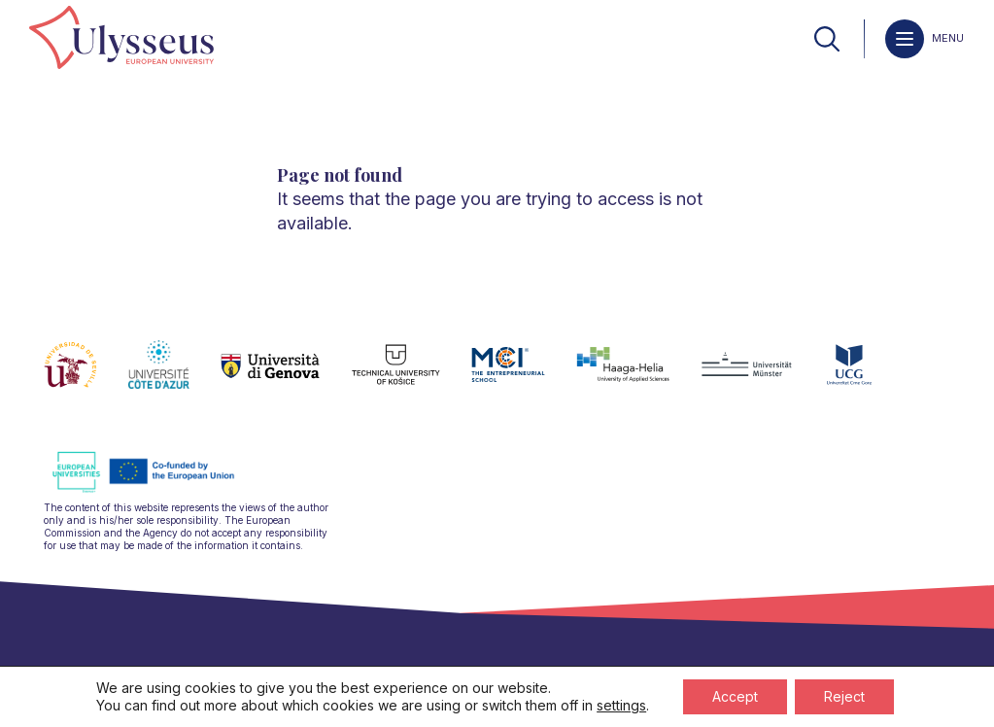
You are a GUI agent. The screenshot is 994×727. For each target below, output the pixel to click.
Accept (735, 696)
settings (621, 705)
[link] (121, 39)
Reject (844, 696)
